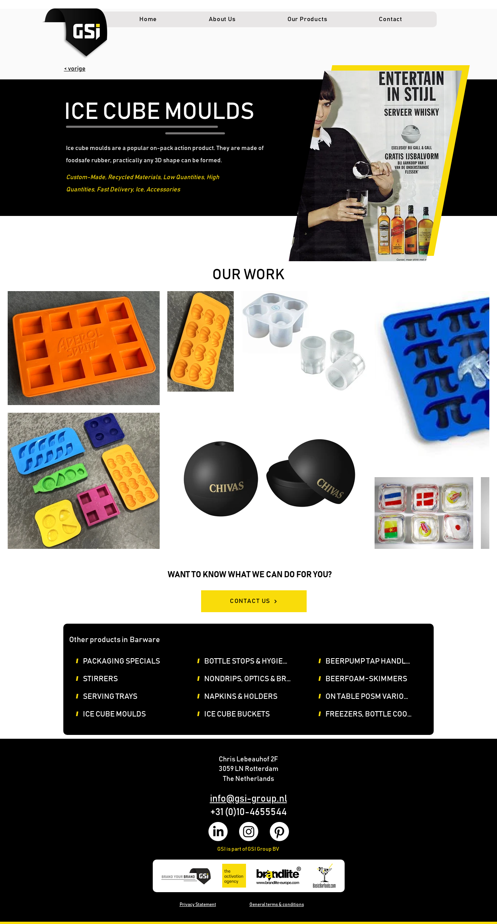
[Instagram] (248, 831)
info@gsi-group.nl (248, 799)
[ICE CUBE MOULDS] (130, 714)
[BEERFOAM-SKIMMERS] (372, 678)
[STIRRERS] (130, 678)
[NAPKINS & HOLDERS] (251, 696)
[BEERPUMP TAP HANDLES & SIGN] (372, 661)
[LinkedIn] (218, 831)
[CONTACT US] (254, 601)
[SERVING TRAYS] (130, 696)
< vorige (75, 69)
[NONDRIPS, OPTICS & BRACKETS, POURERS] (251, 678)
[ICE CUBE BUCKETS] (251, 714)
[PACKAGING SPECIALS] (130, 661)
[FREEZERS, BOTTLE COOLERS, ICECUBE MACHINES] (372, 714)
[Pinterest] (279, 831)
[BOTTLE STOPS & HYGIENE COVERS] (251, 661)
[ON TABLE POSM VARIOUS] (372, 696)
